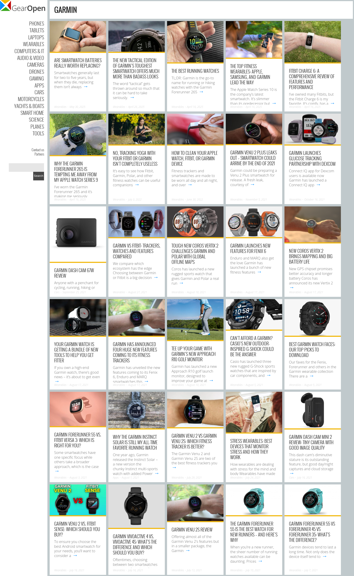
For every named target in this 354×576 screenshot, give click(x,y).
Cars (39, 92)
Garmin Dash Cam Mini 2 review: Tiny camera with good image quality (311, 442)
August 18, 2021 (196, 292)
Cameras (35, 64)
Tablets (37, 30)
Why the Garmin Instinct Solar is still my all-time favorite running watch (135, 442)
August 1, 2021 (130, 477)
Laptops (36, 37)
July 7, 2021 (311, 570)
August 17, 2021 (255, 292)
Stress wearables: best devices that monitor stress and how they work (251, 448)
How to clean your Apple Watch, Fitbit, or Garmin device (195, 158)
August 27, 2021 (137, 292)
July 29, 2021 (194, 477)
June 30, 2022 (195, 199)
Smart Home (32, 112)
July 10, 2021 (253, 570)
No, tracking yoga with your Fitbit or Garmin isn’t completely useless (135, 158)
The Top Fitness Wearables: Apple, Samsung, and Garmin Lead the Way (250, 74)
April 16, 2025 (195, 107)
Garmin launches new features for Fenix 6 (250, 248)
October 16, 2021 (314, 199)
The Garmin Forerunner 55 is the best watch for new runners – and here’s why (253, 531)
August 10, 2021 (196, 385)
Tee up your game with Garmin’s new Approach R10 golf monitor (194, 354)
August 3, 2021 (78, 477)
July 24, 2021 (253, 477)
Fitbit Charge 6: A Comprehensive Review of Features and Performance (311, 78)
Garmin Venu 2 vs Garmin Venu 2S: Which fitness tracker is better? (194, 441)
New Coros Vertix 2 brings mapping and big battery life (311, 256)
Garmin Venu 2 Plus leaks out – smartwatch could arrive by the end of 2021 (253, 158)
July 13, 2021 (194, 570)
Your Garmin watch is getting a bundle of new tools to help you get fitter (76, 352)
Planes (37, 126)
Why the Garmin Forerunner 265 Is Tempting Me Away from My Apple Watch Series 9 (76, 171)
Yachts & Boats (29, 105)
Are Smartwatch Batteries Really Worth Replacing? (78, 63)
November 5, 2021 (256, 199)
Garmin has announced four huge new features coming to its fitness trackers (135, 352)
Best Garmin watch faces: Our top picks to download (312, 349)
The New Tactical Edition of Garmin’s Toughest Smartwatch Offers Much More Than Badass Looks (136, 68)
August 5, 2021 (254, 385)
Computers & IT (29, 50)
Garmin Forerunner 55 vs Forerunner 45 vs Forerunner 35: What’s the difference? (312, 531)
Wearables (33, 43)
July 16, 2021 (304, 477)
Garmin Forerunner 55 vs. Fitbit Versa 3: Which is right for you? (77, 440)
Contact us (38, 149)
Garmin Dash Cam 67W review (74, 273)
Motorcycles (31, 98)
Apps (39, 85)
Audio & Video (30, 57)
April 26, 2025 (136, 107)
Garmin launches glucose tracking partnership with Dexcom (312, 158)
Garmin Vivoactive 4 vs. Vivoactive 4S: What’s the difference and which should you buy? (135, 544)
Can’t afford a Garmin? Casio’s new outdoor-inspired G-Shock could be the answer (252, 346)
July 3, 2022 (135, 199)
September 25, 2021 (74, 292)
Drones (36, 71)
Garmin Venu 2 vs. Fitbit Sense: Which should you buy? (77, 529)
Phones (36, 23)
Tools (38, 133)
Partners (39, 153)
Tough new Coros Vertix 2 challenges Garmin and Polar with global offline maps (195, 253)
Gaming (36, 78)
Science (36, 119)
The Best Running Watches (195, 70)
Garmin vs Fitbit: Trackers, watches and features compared (136, 251)
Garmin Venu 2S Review (192, 529)
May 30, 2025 (77, 107)
